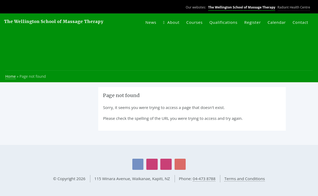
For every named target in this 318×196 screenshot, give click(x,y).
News (150, 22)
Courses (194, 22)
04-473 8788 (204, 178)
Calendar (277, 22)
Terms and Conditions (244, 178)
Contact (300, 22)
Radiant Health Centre (294, 7)
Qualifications (223, 22)
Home (10, 76)
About (173, 22)
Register (252, 22)
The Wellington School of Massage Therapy (241, 7)
